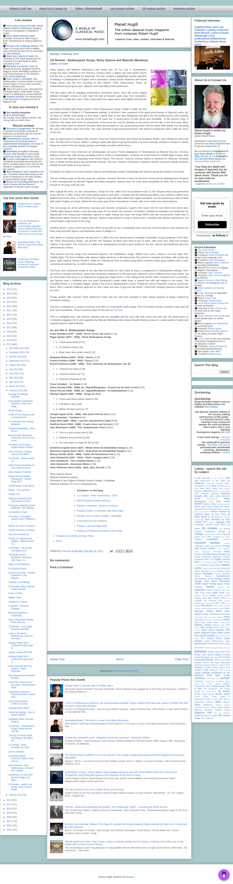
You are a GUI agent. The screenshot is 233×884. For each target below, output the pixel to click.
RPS (217, 660)
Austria (220, 486)
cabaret (212, 522)
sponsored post (212, 678)
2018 (9, 323)
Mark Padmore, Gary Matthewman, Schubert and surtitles (20, 768)
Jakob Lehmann (216, 346)
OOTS (222, 627)
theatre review (222, 694)
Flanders (205, 571)
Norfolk (226, 619)
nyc (222, 625)
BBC (206, 496)
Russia (222, 660)
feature (218, 565)
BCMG (197, 499)
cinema (207, 534)
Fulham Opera (223, 571)
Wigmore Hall (203, 712)
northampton (225, 623)
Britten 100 (218, 506)
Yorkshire (209, 718)
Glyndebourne (223, 576)
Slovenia (213, 670)
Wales (197, 705)
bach (196, 488)
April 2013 (14, 382)
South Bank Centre (218, 675)
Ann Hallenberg (220, 323)
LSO (223, 603)
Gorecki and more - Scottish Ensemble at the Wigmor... (21, 575)
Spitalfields (200, 678)
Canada (208, 525)
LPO (217, 603)
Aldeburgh (199, 483)
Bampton (198, 491)
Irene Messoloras (216, 260)
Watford (218, 705)
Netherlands (214, 614)
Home (59, 541)
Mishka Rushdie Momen (216, 331)
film (215, 568)
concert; (227, 543)
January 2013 (16, 795)
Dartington (206, 552)
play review (199, 648)
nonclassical (217, 620)
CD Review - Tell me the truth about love (20, 549)
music (221, 608)
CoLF (227, 537)
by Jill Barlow (214, 517)
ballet (202, 488)
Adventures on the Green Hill (215, 481)
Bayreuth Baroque (210, 493)
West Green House (220, 707)
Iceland (220, 587)
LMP (220, 600)
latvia (228, 593)
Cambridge (199, 525)
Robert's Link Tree (21, 8)
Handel (210, 586)
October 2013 (16, 356)
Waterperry (208, 705)
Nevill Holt (225, 614)
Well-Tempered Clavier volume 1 (94, 500)
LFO (228, 598)
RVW (227, 660)
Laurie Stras (203, 338)
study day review (203, 684)
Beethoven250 (212, 499)
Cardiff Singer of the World (21, 486)
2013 (9, 344)
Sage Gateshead (222, 662)
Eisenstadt (199, 559)
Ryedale (198, 662)
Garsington (208, 573)
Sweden (226, 684)
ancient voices (223, 483)
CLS (203, 537)
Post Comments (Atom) (126, 671)
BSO (220, 509)
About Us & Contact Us (53, 8)
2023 (9, 302)
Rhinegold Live (207, 657)
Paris (227, 641)
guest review (223, 584)
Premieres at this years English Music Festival (20, 446)
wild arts (217, 713)
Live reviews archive (122, 8)
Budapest (226, 509)
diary (227, 551)
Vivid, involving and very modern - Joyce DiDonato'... (20, 669)
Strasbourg (209, 681)
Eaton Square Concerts (19, 472)
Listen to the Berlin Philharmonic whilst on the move (20, 636)
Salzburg (198, 665)
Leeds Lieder (223, 595)
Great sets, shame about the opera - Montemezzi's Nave (21, 685)
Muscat (215, 608)
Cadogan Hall (223, 522)
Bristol (214, 504)
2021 (9, 310)
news (227, 616)
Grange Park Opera (206, 581)
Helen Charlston (221, 262)
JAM (197, 593)
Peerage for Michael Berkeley (18, 395)
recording (226, 655)
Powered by (212, 235)
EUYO (197, 565)
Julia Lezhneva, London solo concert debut (19, 452)
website (227, 705)
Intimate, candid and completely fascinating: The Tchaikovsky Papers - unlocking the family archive (116, 807)
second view (224, 667)
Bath (197, 493)
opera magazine (202, 632)
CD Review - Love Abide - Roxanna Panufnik (20, 627)
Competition (212, 539)
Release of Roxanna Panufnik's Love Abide (99, 530)
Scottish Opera (210, 667)
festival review (207, 568)
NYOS (197, 628)
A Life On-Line (202, 478)
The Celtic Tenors (206, 250)
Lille (205, 601)
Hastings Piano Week (18, 708)
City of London (216, 534)
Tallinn (208, 686)
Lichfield (198, 600)
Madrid (197, 606)
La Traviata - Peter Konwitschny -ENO (18, 746)
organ (197, 638)
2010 (9, 808)
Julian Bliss (215, 351)
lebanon (198, 596)
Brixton (205, 509)
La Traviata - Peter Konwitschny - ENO (97, 495)
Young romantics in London (21, 530)
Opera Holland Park (219, 630)
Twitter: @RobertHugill (88, 8)
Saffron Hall (208, 662)
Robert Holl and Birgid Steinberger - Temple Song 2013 (19, 479)
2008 (9, 817)
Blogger (130, 876)
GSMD (198, 584)
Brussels (213, 509)
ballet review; (224, 488)
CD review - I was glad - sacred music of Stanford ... (21, 519)
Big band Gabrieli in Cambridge (17, 614)
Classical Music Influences (207, 161)
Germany (226, 573)
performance (201, 643)
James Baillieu (212, 252)
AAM (227, 478)
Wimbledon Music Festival (206, 715)
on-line (209, 627)
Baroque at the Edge (221, 491)
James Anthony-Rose (208, 316)
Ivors (228, 590)
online (216, 627)
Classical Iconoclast (225, 438)
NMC (210, 620)
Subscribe (212, 224)
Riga (216, 657)
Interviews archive (184, 8)
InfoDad (226, 452)
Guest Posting (209, 584)
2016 (9, 331)
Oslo (203, 638)
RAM (222, 652)
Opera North (217, 632)
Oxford (210, 638)
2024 (9, 298)
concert (227, 539)
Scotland (199, 667)
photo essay (224, 644)
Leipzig (198, 598)
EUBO (227, 562)
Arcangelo (199, 486)
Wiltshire (226, 713)
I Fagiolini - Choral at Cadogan (18, 607)
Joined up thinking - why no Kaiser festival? (21, 713)
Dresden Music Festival (214, 554)
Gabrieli (198, 573)
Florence (213, 571)
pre (225, 648)
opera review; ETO (222, 636)
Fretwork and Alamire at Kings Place (75, 536)
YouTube (118, 310)
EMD (207, 559)
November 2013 (17, 352)
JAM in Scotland (16, 751)
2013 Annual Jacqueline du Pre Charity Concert (21, 466)
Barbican (207, 491)
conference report (202, 546)
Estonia (214, 562)
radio (217, 652)
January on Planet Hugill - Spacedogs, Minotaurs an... (20, 738)
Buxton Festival (218, 511)
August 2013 (15, 365)
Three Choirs (201, 696)
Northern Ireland (203, 625)
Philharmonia (213, 644)
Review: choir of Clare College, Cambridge (99, 515)
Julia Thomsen (215, 273)
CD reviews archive (153, 8)
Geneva (218, 574)
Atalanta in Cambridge (19, 582)
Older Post (181, 659)
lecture (205, 596)
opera (204, 630)
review (197, 657)
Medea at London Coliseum (21, 526)
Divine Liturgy (15, 410)
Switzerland (200, 686)
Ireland (209, 590)
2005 (9, 830)
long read (210, 603)
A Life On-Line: (217, 478)
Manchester (206, 605)
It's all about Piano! (17, 568)
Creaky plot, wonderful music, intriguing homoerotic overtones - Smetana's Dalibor (107, 737)
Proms (211, 652)
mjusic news (218, 606)
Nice (206, 620)
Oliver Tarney (214, 275)
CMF (209, 537)
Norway (216, 625)
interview (200, 589)
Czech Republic (223, 549)
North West (212, 622)
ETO (221, 562)
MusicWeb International (218, 445)
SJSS (205, 670)
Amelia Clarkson (215, 308)
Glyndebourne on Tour (204, 579)
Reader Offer (200, 655)
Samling (206, 665)
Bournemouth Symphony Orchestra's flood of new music (21, 438)
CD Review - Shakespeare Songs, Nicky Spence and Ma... (21, 729)
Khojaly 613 (14, 494)
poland (207, 648)
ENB (211, 559)
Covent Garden (207, 548)
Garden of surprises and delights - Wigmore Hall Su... (21, 541)
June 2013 (14, 373)
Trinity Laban (218, 696)
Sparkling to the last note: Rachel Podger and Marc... (20, 777)
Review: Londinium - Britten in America (97, 505)
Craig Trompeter (205, 293)
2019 (9, 319)
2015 (9, 336)
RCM (227, 652)
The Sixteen (223, 691)
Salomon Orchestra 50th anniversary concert (20, 499)
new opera (199, 617)
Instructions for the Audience (92, 521)
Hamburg (198, 587)
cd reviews (224, 529)
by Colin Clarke (218, 514)
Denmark (217, 552)
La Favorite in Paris (17, 512)
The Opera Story (208, 691)
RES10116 (75, 484)
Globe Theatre (203, 576)
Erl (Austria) (205, 562)
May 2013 (14, 377)
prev (228, 648)
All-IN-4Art (210, 483)
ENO (197, 562)
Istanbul (216, 590)
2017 (9, 327)
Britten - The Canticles (19, 490)
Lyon (228, 603)
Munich (227, 606)
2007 (9, 821)
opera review (207, 635)
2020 (9, 315)
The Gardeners (210, 689)
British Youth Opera (203, 506)
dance (197, 552)
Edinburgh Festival (221, 557)
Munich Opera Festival (203, 608)
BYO (205, 522)
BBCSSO (226, 496)
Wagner (226, 702)
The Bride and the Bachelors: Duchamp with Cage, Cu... (19, 557)
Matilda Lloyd (214, 354)
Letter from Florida (210, 598)
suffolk (217, 684)
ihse (228, 587)
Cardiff (216, 525)
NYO (228, 625)
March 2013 (15, 386)
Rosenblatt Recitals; (204, 659)
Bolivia (211, 502)
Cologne (198, 539)
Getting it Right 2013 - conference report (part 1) (20, 659)
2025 (9, 293)
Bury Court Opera (202, 512)
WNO (220, 715)
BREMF (198, 504)
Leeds (212, 595)
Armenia (207, 486)
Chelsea (198, 531)
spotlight (225, 678)
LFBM (222, 598)
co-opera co (218, 537)
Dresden (198, 554)
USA (221, 699)
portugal (214, 648)
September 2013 (17, 361)
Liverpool (212, 600)
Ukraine (215, 699)
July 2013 (14, 369)
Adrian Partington (216, 255)
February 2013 (16, 390)
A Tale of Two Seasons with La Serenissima (21, 415)
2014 (9, 340)
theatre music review (204, 694)
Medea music (14, 597)
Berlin (227, 498)
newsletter (199, 620)
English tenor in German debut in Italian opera (89, 685)
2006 (9, 825)
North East (200, 622)
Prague (220, 648)
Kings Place (218, 592)
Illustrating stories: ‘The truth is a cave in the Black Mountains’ (97, 720)
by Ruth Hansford (210, 519)
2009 (9, 813)
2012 (9, 800)
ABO (197, 481)
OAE (202, 627)
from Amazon (211, 407)
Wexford (198, 710)
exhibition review (207, 565)
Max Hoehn (211, 267)
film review (221, 568)
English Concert (222, 559)
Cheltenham (210, 531)
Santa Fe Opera (218, 665)
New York (208, 617)
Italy (223, 590)
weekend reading (202, 707)
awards (227, 486)
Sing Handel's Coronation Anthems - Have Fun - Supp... (20, 404)
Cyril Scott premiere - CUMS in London (18, 702)
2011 (9, 804)
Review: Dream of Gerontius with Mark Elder (100, 510)
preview (200, 651)
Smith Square (224, 670)
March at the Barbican (19, 564)
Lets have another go (18, 534)
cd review (63, 63)
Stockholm (199, 681)
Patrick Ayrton (214, 328)
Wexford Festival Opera (217, 710)
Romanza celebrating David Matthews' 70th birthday (21, 506)
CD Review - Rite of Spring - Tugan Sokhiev (22, 587)
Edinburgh (206, 557)
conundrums (216, 546)
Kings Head (205, 593)
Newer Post (57, 659)
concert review (207, 543)
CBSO (223, 525)
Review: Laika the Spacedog (92, 526)
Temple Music (218, 686)
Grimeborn (225, 581)
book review (223, 501)
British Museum (224, 504)
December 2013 (17, 348)
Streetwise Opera (222, 681)
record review (214, 654)
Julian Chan (210, 298)
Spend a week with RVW (20, 652)
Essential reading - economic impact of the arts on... (20, 758)
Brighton (206, 504)
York (203, 718)
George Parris (215, 300)
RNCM (227, 657)
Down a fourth (15, 593)
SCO (228, 665)
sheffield (198, 670)
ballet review (211, 488)
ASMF (214, 486)
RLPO (220, 657)
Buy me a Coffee (217, 184)
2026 (9, 289)
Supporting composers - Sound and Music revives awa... (21, 694)
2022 (9, 306)
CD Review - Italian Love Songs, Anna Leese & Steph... (20, 787)
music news (214, 611)
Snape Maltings (202, 673)
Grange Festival (222, 578)
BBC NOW (215, 496)
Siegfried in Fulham (17, 602)
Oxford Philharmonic (213, 641)
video (218, 701)
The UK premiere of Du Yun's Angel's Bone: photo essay (94, 789)
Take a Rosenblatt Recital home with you (20, 621)
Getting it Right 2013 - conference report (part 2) (20, 645)
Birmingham (200, 501)
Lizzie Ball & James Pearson (211, 303)
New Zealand (217, 617)
